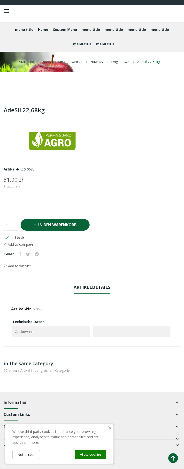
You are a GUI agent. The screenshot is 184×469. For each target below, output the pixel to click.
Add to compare (18, 244)
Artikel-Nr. (21, 309)
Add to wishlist (17, 266)
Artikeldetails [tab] (92, 287)
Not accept (26, 454)
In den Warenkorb (57, 224)
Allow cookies (90, 454)
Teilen (20, 254)
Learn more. (29, 442)
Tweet (27, 254)
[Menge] (11, 225)
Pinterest (36, 254)
